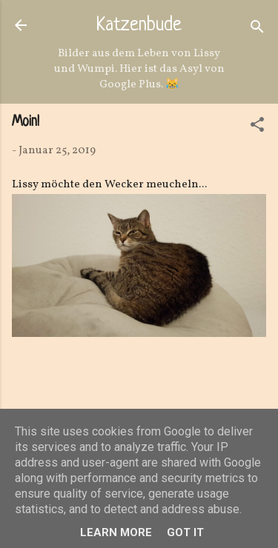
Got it (185, 532)
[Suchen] (257, 30)
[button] (257, 128)
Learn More (116, 532)
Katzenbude (139, 26)
